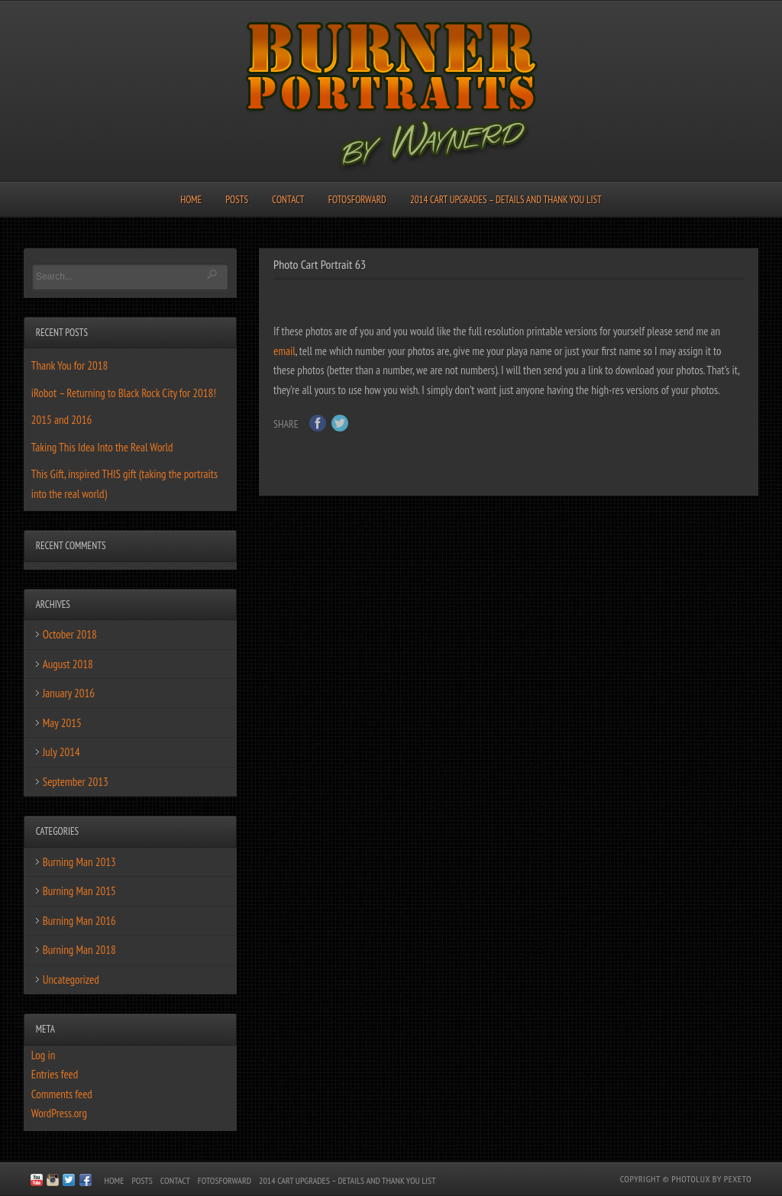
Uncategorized (71, 979)
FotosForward (357, 199)
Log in (43, 1055)
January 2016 (69, 693)
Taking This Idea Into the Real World (102, 447)
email (284, 351)
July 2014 (61, 752)
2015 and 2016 (61, 419)
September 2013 (75, 781)
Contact (288, 199)
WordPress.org (59, 1113)
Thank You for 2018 (69, 365)
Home (191, 199)
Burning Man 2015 (79, 891)
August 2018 (68, 664)
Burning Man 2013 (79, 862)
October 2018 (70, 634)
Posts (236, 199)
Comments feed (61, 1094)
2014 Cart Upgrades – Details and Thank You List (506, 199)
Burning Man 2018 (79, 949)
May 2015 (62, 723)
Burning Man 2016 (79, 920)
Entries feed (54, 1074)
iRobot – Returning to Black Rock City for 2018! (123, 393)
